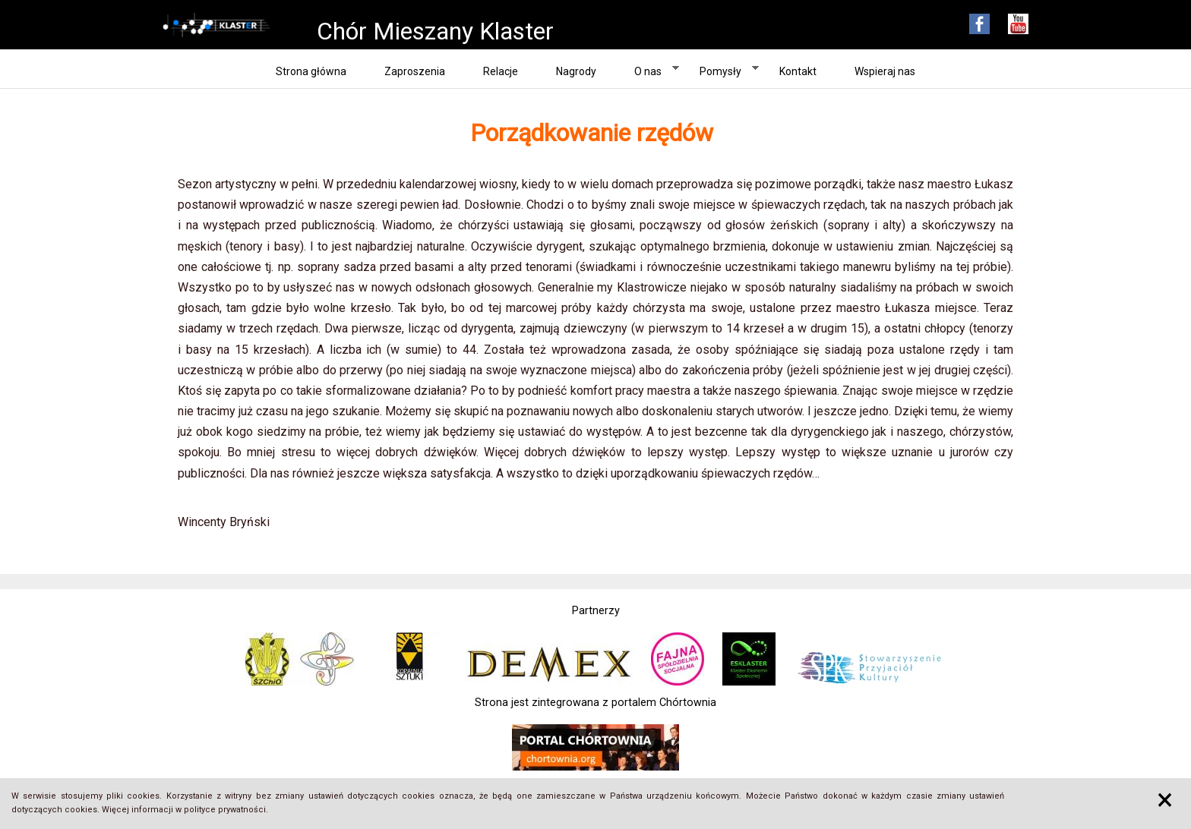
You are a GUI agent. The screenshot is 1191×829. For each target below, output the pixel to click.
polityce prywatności (225, 810)
